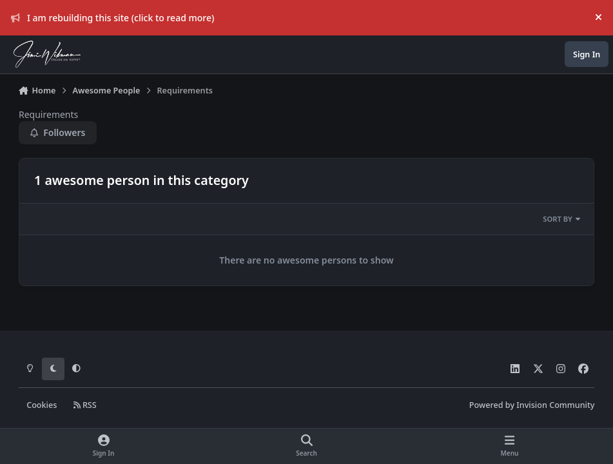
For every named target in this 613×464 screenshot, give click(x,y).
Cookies (41, 405)
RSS (85, 405)
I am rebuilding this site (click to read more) (113, 18)
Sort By (562, 219)
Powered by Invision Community (532, 405)
